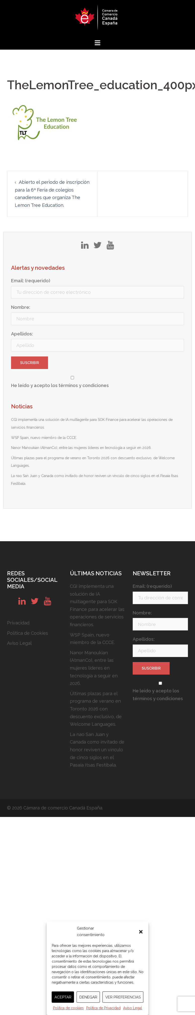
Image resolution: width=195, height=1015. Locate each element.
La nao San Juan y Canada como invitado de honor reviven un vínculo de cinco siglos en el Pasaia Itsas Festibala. (97, 750)
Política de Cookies (27, 633)
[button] (140, 931)
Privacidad (18, 622)
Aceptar (63, 997)
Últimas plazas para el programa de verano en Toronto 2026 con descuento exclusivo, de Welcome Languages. (96, 709)
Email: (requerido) (30, 280)
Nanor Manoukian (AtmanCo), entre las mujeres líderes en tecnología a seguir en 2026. (81, 448)
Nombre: (20, 307)
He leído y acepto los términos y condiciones (60, 385)
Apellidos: (22, 333)
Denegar (88, 997)
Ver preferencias (123, 997)
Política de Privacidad (103, 1008)
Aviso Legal (132, 1008)
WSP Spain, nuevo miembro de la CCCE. (44, 438)
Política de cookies (68, 1008)
